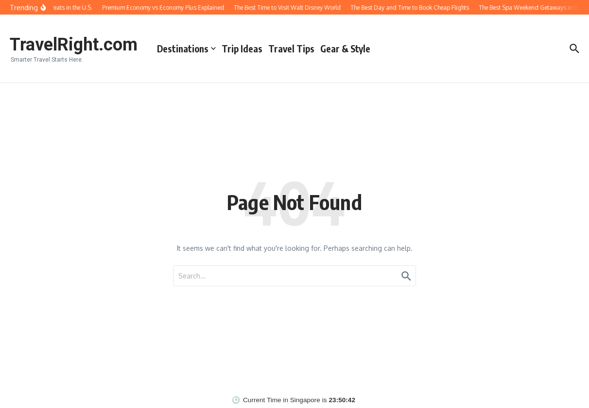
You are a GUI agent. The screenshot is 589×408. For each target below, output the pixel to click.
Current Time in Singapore (281, 400)
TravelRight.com (74, 44)
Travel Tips (291, 48)
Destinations (186, 48)
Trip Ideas (242, 48)
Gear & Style (345, 48)
